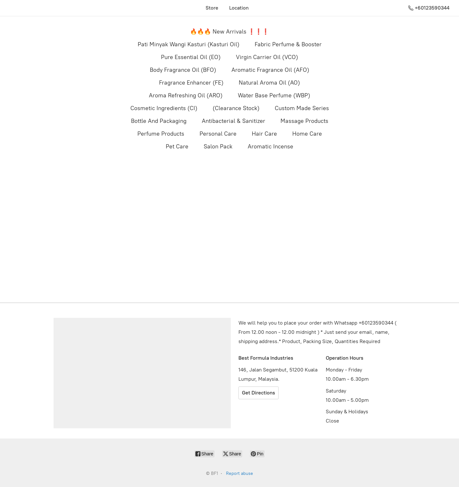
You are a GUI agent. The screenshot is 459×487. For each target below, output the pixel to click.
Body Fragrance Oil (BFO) (183, 69)
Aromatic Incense (270, 146)
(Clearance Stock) (236, 108)
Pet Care (177, 146)
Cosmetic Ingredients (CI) (163, 108)
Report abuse (239, 473)
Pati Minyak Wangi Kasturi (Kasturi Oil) (188, 44)
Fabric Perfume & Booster (288, 44)
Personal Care (218, 133)
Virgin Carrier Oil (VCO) (267, 57)
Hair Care (264, 133)
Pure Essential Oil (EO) (191, 57)
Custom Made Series (302, 108)
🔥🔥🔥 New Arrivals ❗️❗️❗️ (229, 31)
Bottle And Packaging (158, 120)
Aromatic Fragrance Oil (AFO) (270, 69)
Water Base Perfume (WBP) (274, 95)
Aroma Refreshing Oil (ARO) (185, 95)
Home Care (307, 133)
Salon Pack (218, 146)
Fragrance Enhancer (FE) (191, 82)
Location (239, 8)
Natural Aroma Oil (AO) (269, 82)
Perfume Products (160, 133)
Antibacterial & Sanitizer (233, 120)
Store (212, 8)
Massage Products (304, 120)
